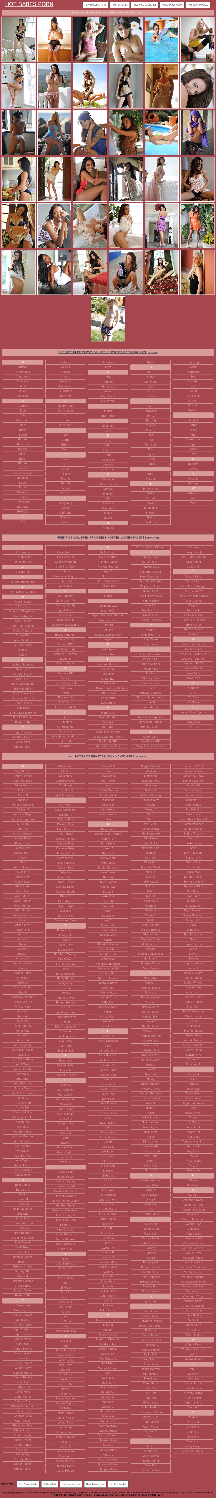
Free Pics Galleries (144, 4)
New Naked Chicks (95, 4)
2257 (160, 1495)
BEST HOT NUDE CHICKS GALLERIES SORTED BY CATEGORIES (108, 352)
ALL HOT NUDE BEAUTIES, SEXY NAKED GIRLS (108, 756)
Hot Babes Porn (29, 4)
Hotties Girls (120, 4)
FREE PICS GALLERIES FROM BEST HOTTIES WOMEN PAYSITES (108, 538)
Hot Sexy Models (198, 4)
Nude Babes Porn (172, 4)
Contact (152, 1495)
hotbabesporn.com (12, 1492)
